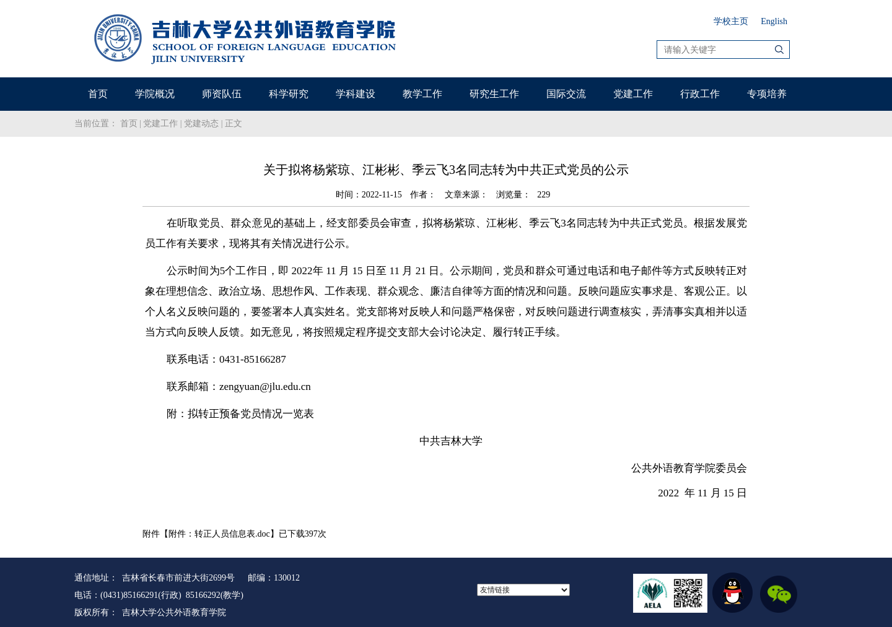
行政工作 (700, 94)
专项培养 (767, 94)
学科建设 (355, 94)
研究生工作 (494, 94)
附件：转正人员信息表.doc (219, 533)
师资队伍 (222, 94)
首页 (98, 94)
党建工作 (633, 94)
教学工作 (422, 94)
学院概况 (155, 94)
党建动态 (201, 123)
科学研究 (288, 94)
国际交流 (566, 94)
